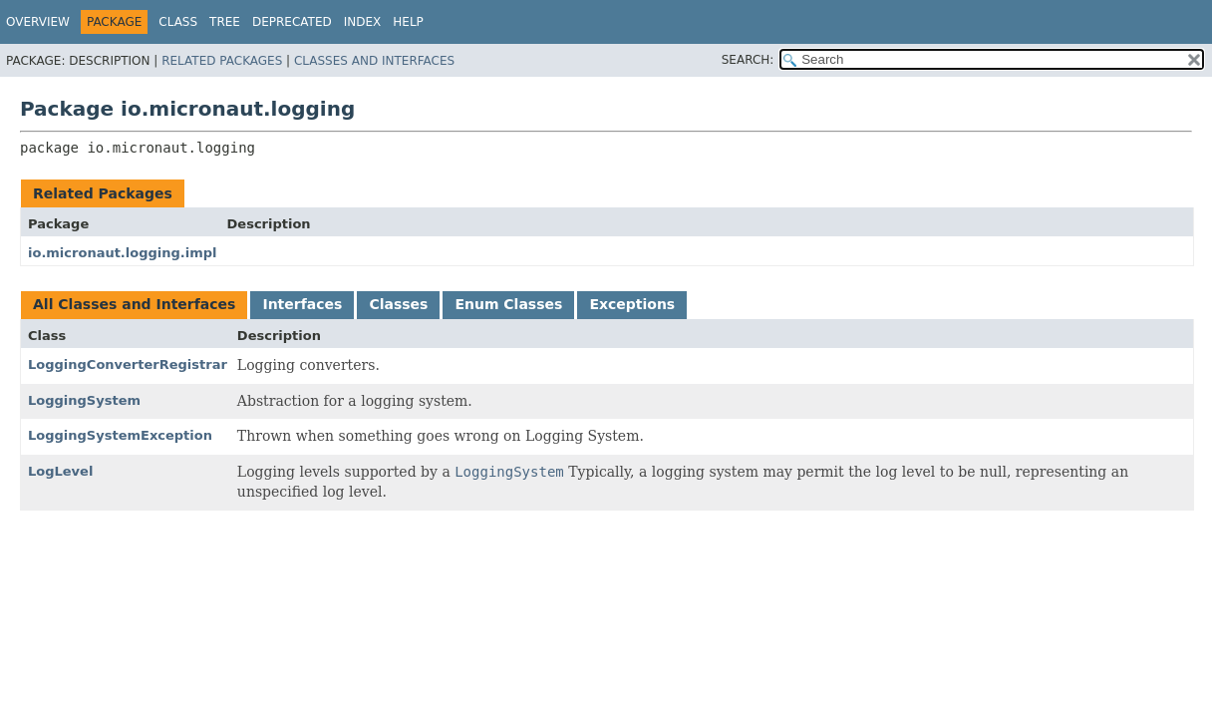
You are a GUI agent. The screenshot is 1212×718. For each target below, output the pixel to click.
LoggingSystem (84, 400)
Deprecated (292, 22)
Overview (38, 22)
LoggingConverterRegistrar (127, 364)
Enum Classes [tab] (508, 304)
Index (363, 22)
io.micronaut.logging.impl (122, 252)
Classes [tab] (398, 304)
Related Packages (221, 61)
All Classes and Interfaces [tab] (134, 304)
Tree (224, 22)
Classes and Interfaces (374, 61)
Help (408, 22)
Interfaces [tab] (302, 304)
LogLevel (60, 471)
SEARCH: (748, 60)
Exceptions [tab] (632, 304)
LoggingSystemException (120, 435)
